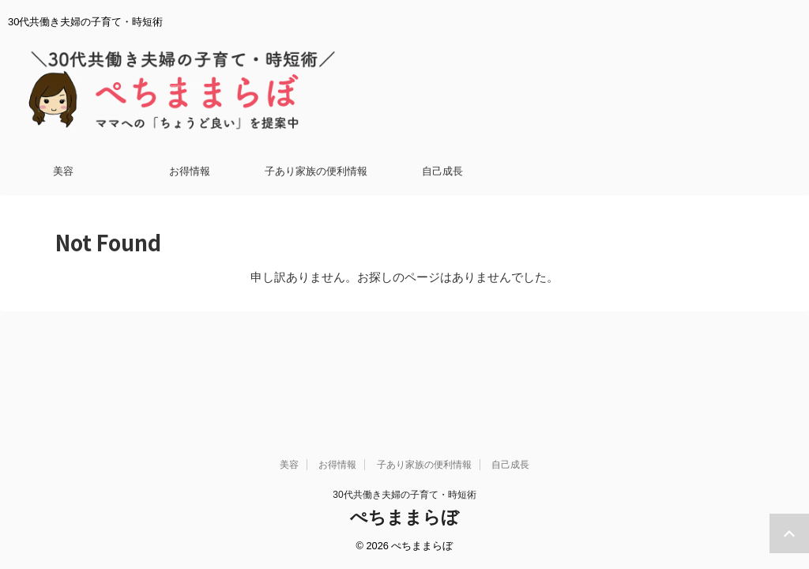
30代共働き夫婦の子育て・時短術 (404, 380)
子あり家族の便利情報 (316, 171)
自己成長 (442, 171)
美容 (63, 171)
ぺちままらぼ (404, 403)
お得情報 (189, 171)
